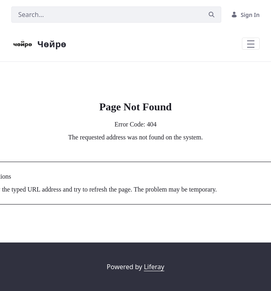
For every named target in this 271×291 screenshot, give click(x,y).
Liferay (154, 266)
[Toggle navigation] (251, 44)
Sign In (245, 15)
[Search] (106, 14)
